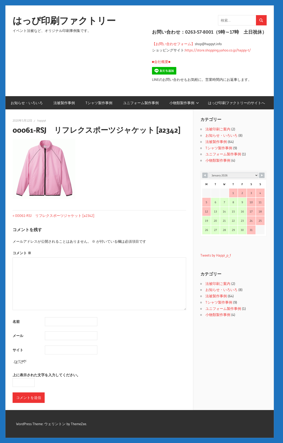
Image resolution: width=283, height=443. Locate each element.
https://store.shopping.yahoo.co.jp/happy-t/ (218, 50)
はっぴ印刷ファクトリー (64, 20)
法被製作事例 (64, 103)
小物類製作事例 (184, 103)
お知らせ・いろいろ (27, 103)
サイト (18, 350)
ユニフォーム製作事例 (141, 103)
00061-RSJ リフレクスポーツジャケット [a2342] (54, 215)
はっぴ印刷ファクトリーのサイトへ (236, 103)
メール (18, 335)
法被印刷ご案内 (217, 129)
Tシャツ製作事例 (99, 103)
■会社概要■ (161, 61)
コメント (22, 253)
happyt (41, 120)
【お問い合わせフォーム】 (173, 44)
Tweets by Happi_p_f (215, 255)
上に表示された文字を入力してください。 (46, 375)
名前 (16, 321)
